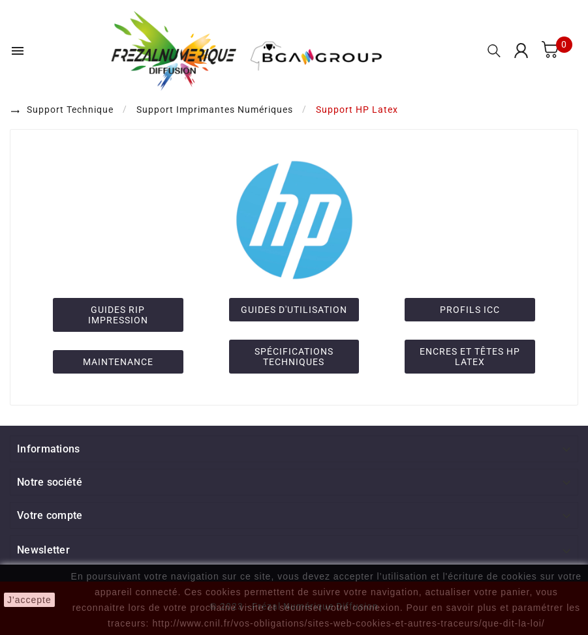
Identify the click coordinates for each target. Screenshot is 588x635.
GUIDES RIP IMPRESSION (118, 314)
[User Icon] (521, 50)
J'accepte (29, 600)
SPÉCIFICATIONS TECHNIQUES (294, 356)
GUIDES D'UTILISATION (294, 309)
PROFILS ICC (470, 309)
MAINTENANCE (118, 362)
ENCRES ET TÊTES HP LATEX (470, 356)
